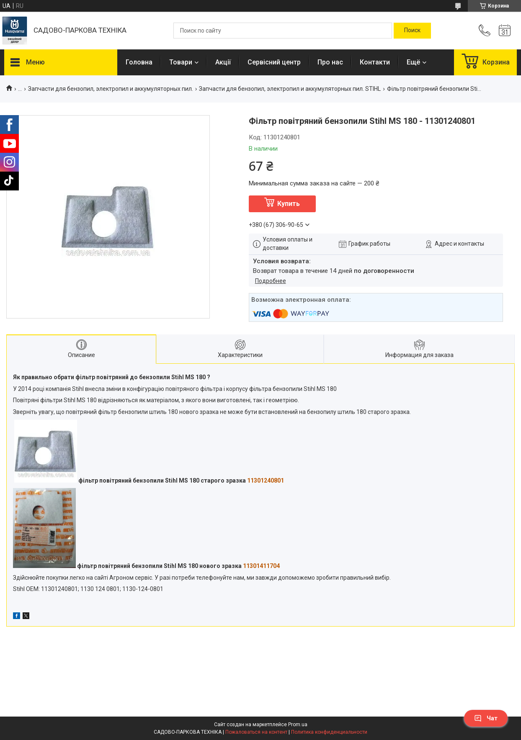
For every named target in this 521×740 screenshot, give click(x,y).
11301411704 (261, 566)
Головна (139, 62)
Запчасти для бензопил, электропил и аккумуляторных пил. (110, 88)
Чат (486, 718)
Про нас (330, 62)
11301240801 (265, 480)
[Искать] (412, 31)
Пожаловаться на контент (256, 732)
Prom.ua (297, 724)
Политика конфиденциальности (329, 732)
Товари (180, 62)
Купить (288, 204)
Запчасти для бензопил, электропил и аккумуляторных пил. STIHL (290, 88)
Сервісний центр (274, 62)
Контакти (375, 62)
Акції (223, 62)
